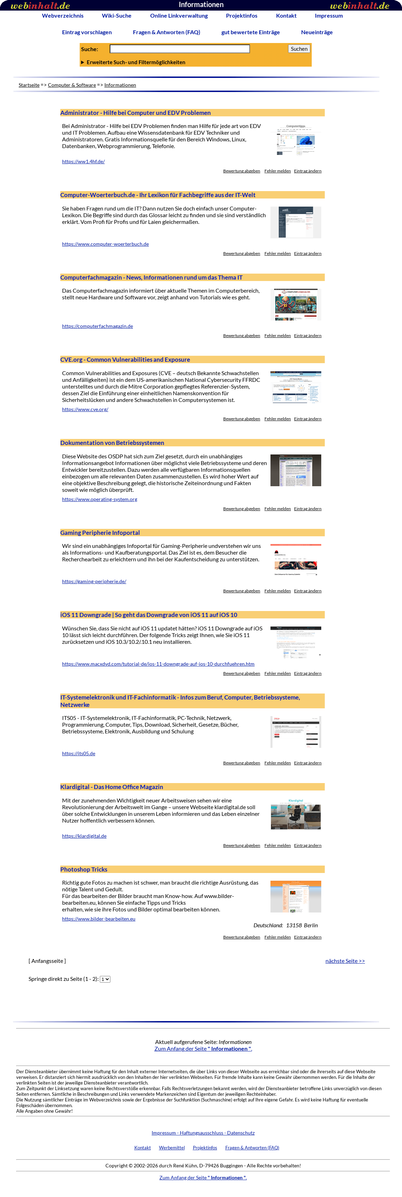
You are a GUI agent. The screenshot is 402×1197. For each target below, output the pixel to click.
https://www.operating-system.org (99, 499)
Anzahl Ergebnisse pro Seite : (195, 62)
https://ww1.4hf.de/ (83, 161)
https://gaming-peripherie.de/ (94, 581)
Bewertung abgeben (241, 171)
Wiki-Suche (117, 15)
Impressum (329, 15)
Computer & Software (72, 85)
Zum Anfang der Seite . (203, 1048)
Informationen (120, 85)
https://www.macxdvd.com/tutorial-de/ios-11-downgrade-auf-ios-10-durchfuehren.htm (158, 664)
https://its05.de (78, 753)
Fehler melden (277, 171)
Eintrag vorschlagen (87, 32)
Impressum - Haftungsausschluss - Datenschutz (203, 1133)
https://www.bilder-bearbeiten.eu (98, 919)
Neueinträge (317, 32)
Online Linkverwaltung (179, 15)
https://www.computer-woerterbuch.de (105, 244)
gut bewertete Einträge (250, 32)
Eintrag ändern (308, 171)
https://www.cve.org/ (85, 409)
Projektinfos (241, 15)
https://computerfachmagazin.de (97, 326)
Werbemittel (172, 1147)
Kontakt (286, 15)
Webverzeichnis (63, 15)
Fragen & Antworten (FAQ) (166, 32)
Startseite (29, 85)
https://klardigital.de (84, 836)
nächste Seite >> (345, 960)
